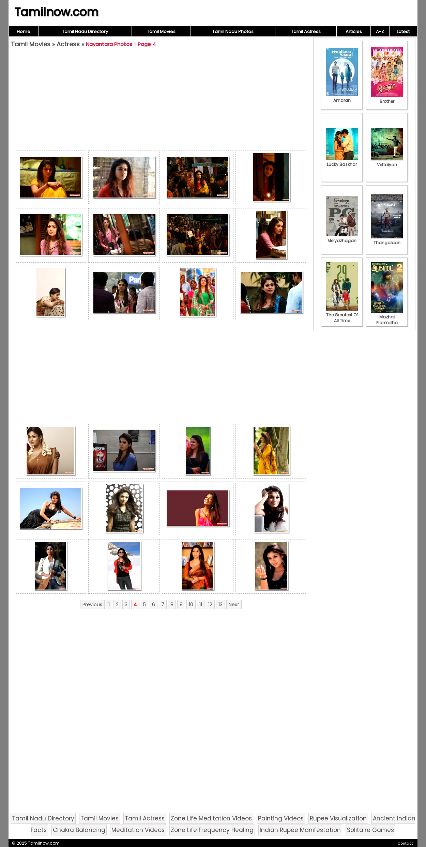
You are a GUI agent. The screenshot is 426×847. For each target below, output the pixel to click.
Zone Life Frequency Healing (212, 830)
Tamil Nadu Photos (233, 31)
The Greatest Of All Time (342, 315)
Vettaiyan (387, 162)
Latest (403, 31)
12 (210, 604)
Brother (387, 98)
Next (234, 604)
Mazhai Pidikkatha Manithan (387, 319)
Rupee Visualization (338, 818)
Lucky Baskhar (342, 161)
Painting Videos (281, 818)
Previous (92, 604)
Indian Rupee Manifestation (300, 830)
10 (191, 604)
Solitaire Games (370, 830)
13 (220, 604)
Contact (405, 843)
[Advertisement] (161, 100)
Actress (68, 44)
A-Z (380, 31)
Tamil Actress (306, 31)
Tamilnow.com (56, 12)
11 (200, 604)
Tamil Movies (161, 31)
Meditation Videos (138, 830)
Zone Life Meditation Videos (211, 818)
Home (23, 31)
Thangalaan (387, 240)
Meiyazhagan (342, 238)
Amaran (342, 97)
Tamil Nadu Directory (85, 31)
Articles (354, 31)
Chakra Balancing (79, 830)
